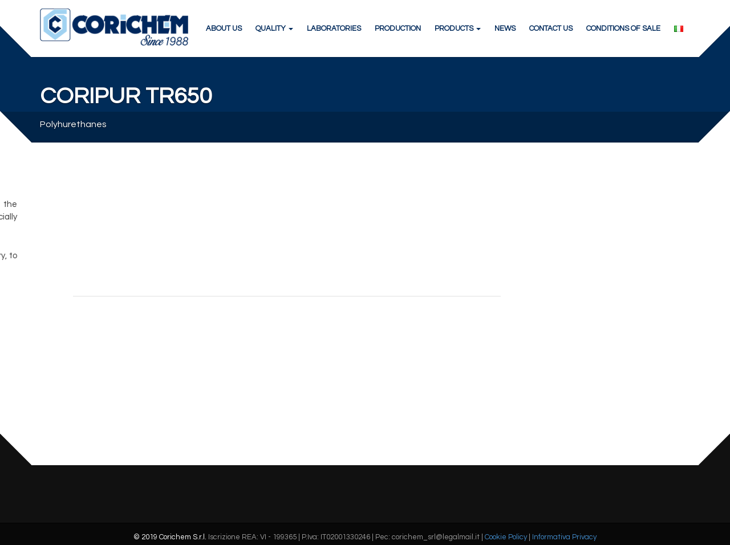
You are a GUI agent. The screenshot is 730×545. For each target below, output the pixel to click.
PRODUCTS (458, 28)
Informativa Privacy (564, 537)
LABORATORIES (334, 28)
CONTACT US (551, 28)
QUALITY (274, 28)
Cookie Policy (506, 537)
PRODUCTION (398, 28)
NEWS (505, 28)
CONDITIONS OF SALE (623, 28)
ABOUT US (224, 28)
